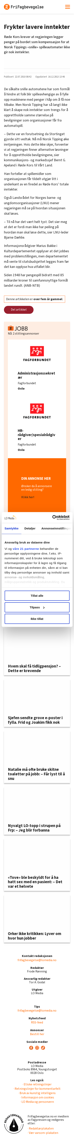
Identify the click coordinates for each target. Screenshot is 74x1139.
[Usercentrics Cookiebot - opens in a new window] (52, 517)
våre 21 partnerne (26, 548)
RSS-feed (37, 1022)
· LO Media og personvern (37, 1102)
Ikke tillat (37, 618)
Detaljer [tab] (30, 528)
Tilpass (37, 607)
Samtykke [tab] (12, 528)
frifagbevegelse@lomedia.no (37, 960)
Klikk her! (27, 497)
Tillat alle (37, 595)
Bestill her (37, 1034)
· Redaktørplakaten (41, 1128)
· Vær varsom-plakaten (43, 1133)
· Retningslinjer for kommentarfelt (37, 1089)
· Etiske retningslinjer (37, 1084)
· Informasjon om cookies (37, 1097)
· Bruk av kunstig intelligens (37, 1093)
